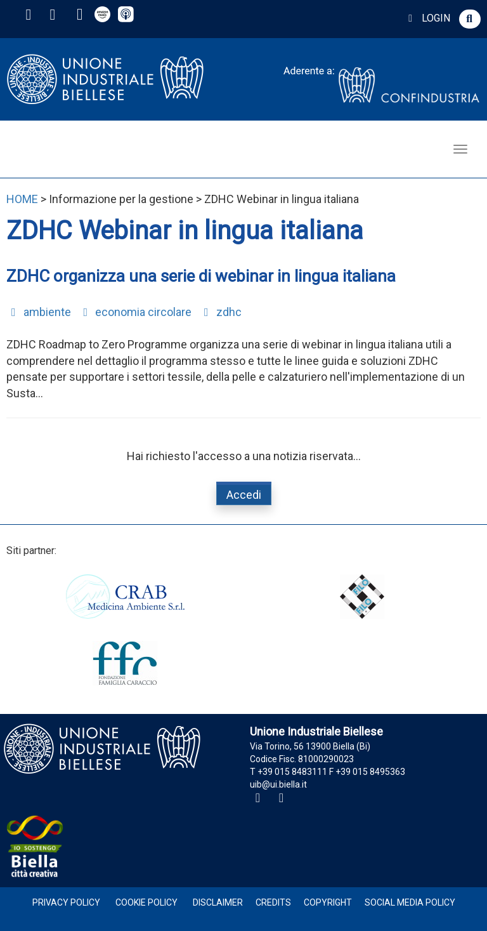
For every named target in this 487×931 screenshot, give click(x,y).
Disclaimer (218, 902)
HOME (22, 199)
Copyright (328, 902)
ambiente (38, 312)
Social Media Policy (410, 902)
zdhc (220, 312)
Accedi (243, 494)
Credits (273, 902)
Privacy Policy (66, 902)
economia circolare (135, 312)
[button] (470, 19)
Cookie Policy (146, 902)
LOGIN (427, 18)
